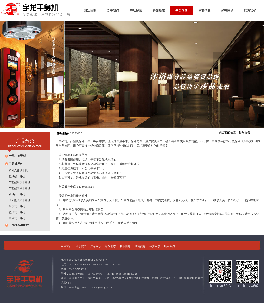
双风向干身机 (14, 194)
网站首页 (90, 10)
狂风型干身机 (14, 176)
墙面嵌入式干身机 (17, 200)
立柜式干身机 (14, 218)
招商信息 (204, 10)
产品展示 (136, 10)
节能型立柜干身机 (17, 188)
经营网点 (227, 10)
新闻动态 (158, 10)
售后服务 (181, 10)
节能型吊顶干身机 (17, 182)
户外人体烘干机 (16, 170)
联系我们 (250, 10)
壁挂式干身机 (14, 212)
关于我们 (113, 10)
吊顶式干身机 (14, 206)
